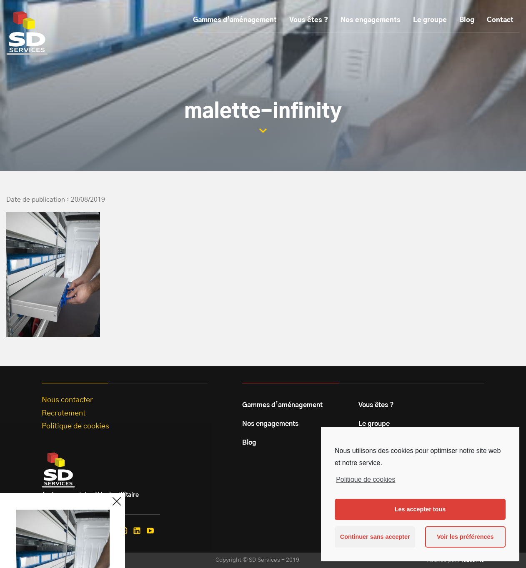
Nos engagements (371, 20)
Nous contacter (67, 400)
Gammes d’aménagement (235, 20)
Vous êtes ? (308, 20)
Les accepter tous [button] (420, 509)
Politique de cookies (365, 479)
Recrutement (63, 413)
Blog (466, 20)
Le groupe (430, 20)
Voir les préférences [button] (465, 536)
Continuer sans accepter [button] (375, 536)
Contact (500, 20)
